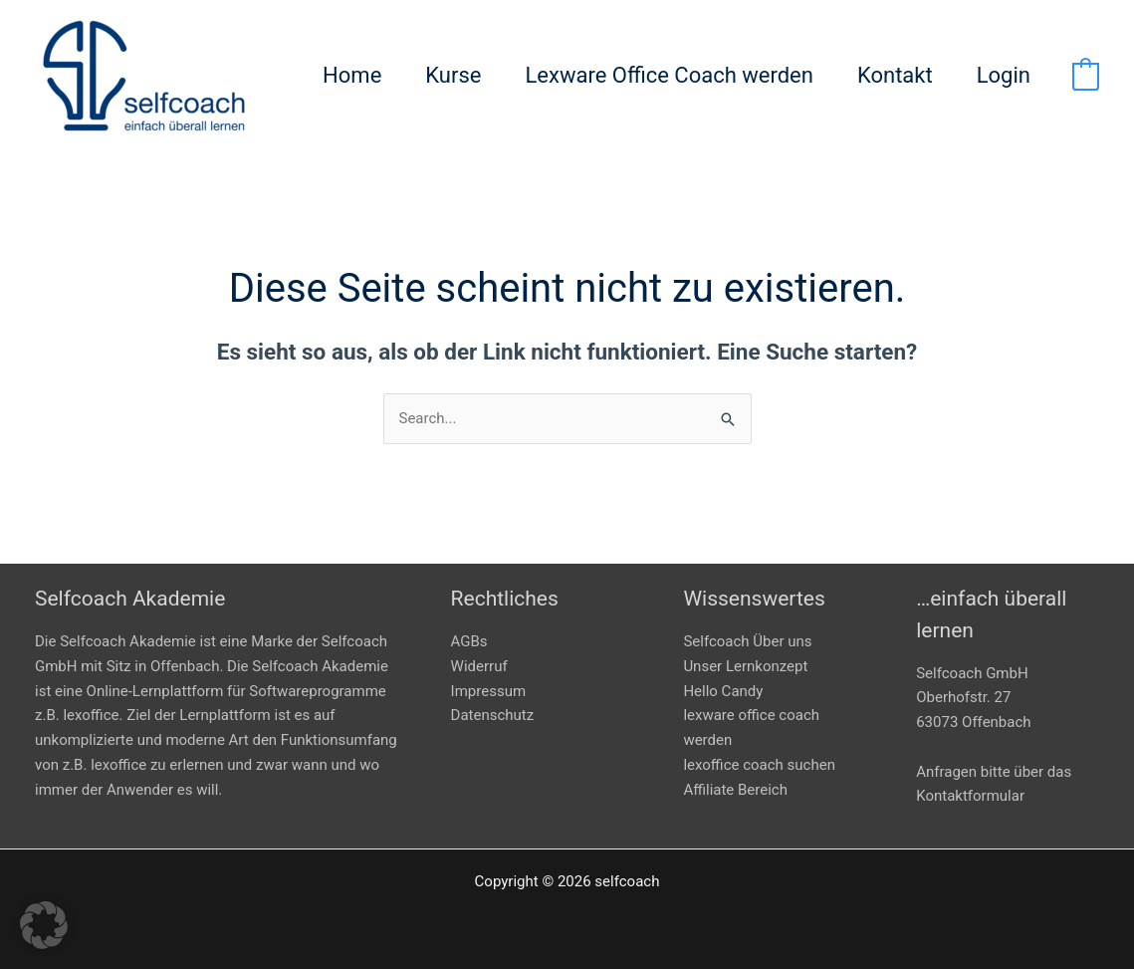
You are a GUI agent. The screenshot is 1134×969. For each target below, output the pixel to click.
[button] (44, 925)
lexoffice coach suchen (759, 765)
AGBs (469, 641)
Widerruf (479, 666)
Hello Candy (723, 691)
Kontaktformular (970, 796)
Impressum (488, 691)
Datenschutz (493, 715)
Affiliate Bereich (735, 790)
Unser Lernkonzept (745, 666)
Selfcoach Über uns (747, 641)
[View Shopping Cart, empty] (1085, 76)
